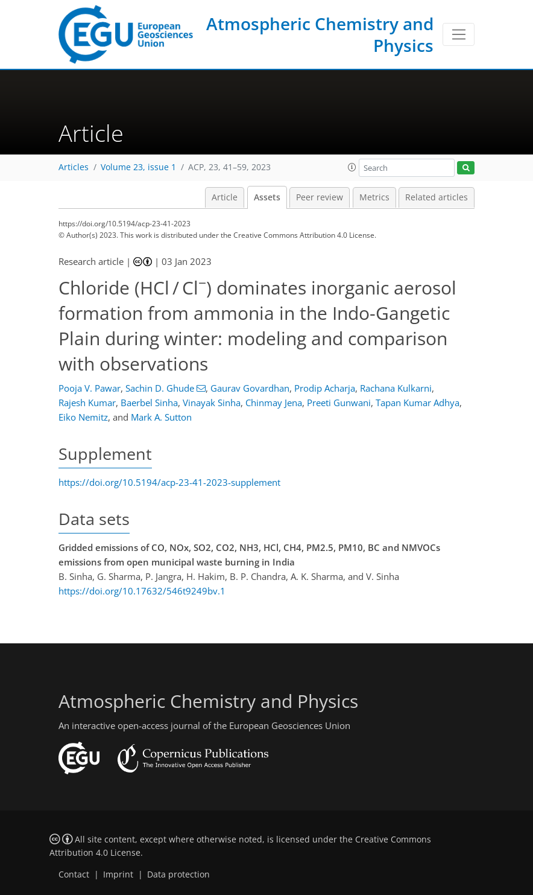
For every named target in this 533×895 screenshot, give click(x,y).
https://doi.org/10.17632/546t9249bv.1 (142, 591)
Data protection (178, 874)
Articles (73, 167)
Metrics (374, 197)
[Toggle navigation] (459, 34)
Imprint (118, 874)
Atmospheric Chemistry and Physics (320, 34)
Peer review (319, 197)
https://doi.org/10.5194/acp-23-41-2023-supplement (169, 482)
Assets (267, 197)
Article (225, 197)
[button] (352, 167)
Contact (73, 874)
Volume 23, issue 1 (138, 167)
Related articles (436, 197)
